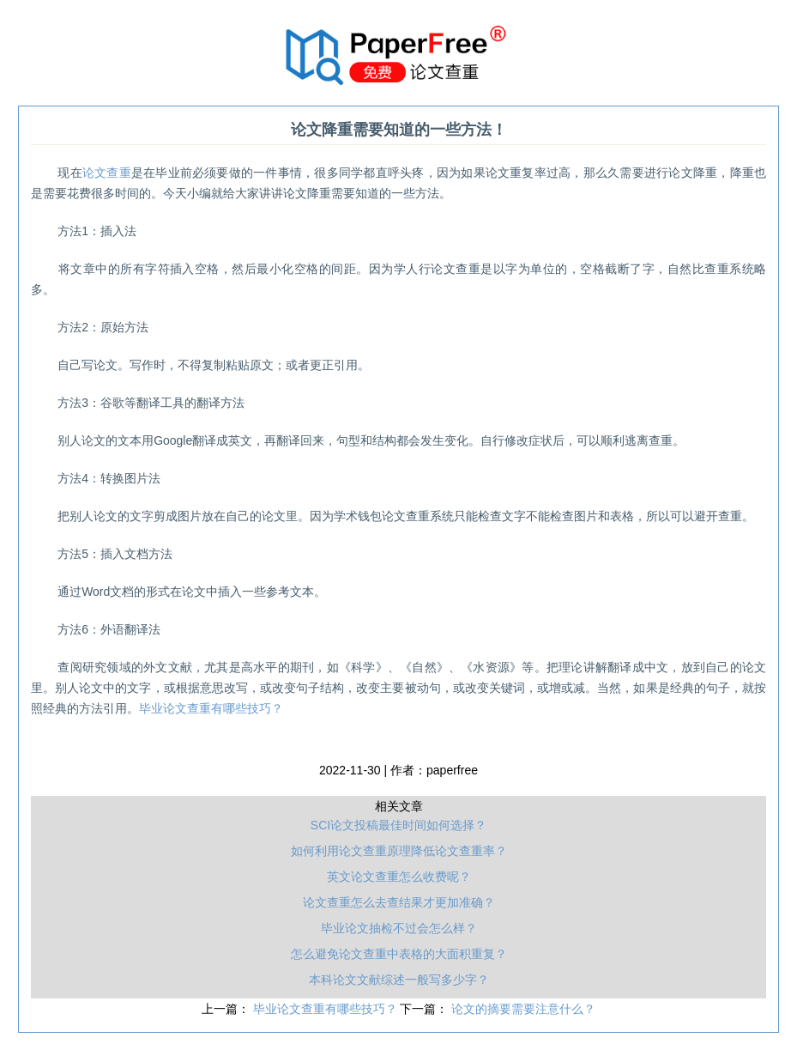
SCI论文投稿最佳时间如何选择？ (398, 825)
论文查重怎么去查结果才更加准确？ (399, 902)
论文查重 (106, 172)
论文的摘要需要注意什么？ (523, 1009)
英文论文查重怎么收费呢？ (399, 876)
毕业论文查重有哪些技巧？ (211, 708)
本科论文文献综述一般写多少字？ (399, 979)
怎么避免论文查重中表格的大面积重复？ (399, 954)
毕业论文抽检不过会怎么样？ (399, 928)
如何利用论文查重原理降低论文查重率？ (399, 851)
